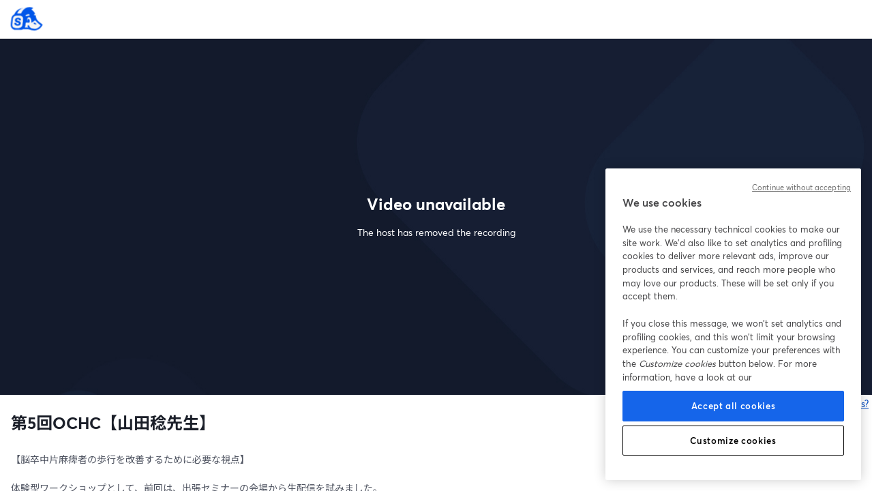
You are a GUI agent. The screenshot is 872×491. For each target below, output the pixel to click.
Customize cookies (733, 440)
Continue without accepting (801, 187)
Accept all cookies (733, 406)
